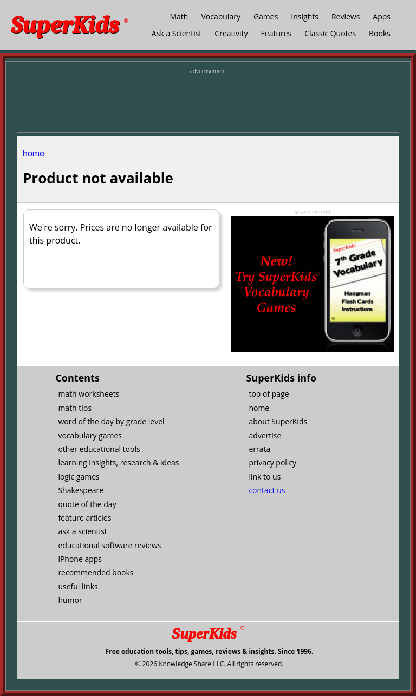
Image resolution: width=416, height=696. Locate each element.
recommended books (95, 572)
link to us (265, 476)
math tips (75, 408)
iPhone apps (80, 559)
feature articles (84, 518)
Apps (382, 16)
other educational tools (99, 449)
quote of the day (87, 504)
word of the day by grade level (111, 421)
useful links (78, 586)
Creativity (231, 33)
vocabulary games (90, 435)
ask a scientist (82, 531)
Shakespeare (80, 490)
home (33, 153)
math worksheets (88, 394)
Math (179, 16)
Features (276, 33)
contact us (267, 490)
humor (70, 600)
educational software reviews (109, 545)
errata (259, 449)
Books (380, 33)
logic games (78, 476)
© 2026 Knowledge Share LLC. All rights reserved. (209, 663)
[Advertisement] (208, 102)
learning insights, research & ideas (118, 462)
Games (265, 16)
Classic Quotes (330, 33)
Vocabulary (220, 16)
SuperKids (69, 25)
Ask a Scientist (177, 33)
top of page (269, 394)
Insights (304, 16)
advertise (265, 435)
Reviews (346, 16)
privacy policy (272, 462)
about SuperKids (278, 421)
